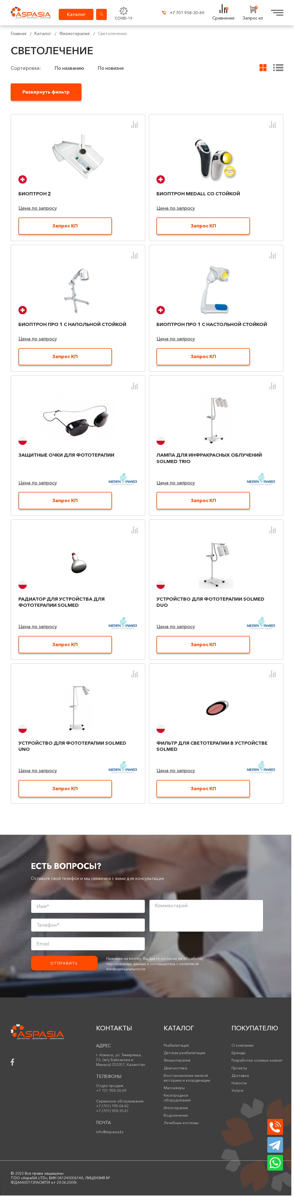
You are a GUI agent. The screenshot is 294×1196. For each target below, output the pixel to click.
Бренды (238, 1053)
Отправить (64, 963)
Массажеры (174, 1088)
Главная (18, 33)
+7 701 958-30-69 (181, 12)
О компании (242, 1045)
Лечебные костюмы (181, 1123)
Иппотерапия (176, 1108)
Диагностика (175, 1068)
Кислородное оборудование (177, 1098)
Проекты (239, 1068)
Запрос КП (65, 226)
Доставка (240, 1076)
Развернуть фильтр (46, 92)
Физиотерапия (74, 33)
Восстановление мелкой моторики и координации (187, 1078)
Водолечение (176, 1115)
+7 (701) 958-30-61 (112, 1111)
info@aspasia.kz (110, 1132)
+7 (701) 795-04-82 (112, 1106)
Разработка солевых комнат (257, 1060)
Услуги (237, 1091)
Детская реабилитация (184, 1053)
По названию (69, 68)
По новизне (111, 68)
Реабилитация (176, 1045)
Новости (239, 1083)
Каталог (42, 33)
